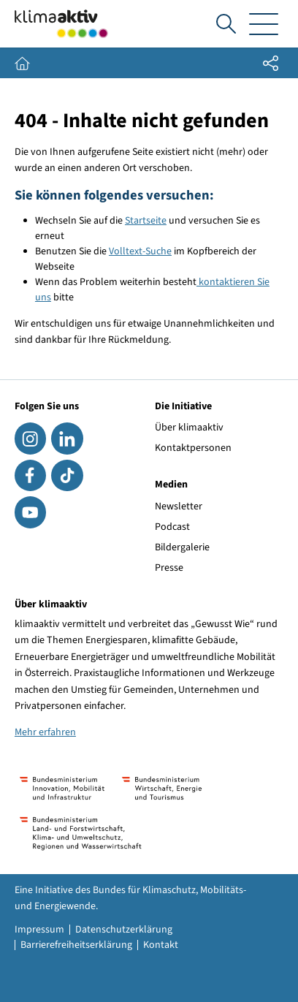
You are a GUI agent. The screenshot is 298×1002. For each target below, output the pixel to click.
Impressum (39, 930)
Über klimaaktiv (189, 427)
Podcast (172, 527)
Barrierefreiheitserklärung (76, 945)
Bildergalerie (182, 547)
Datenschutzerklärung (123, 930)
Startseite (146, 220)
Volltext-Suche (140, 251)
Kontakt (160, 945)
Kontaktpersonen (193, 448)
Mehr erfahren (45, 732)
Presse (169, 568)
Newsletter (178, 506)
